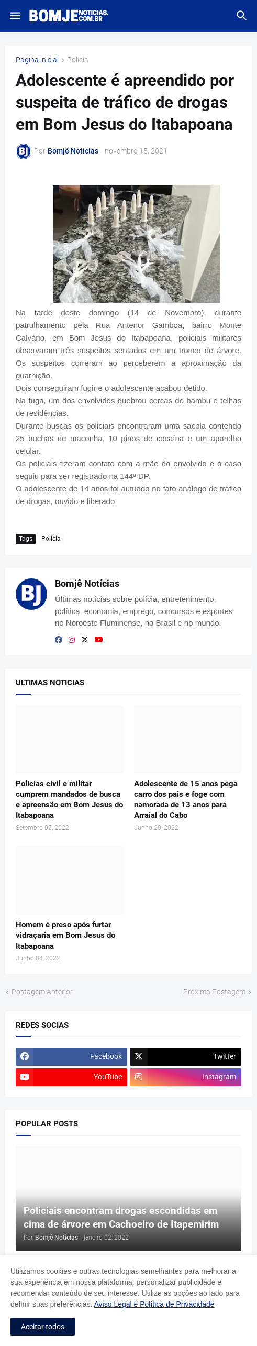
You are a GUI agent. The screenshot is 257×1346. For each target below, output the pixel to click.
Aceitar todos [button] (42, 1326)
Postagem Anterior (42, 992)
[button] (14, 16)
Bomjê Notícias (87, 583)
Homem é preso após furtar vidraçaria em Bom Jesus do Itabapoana (65, 935)
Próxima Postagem (214, 992)
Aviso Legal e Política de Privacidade (154, 1304)
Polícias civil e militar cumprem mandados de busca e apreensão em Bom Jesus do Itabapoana (69, 799)
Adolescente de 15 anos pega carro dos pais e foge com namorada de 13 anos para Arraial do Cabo (186, 799)
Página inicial (37, 60)
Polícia (77, 60)
